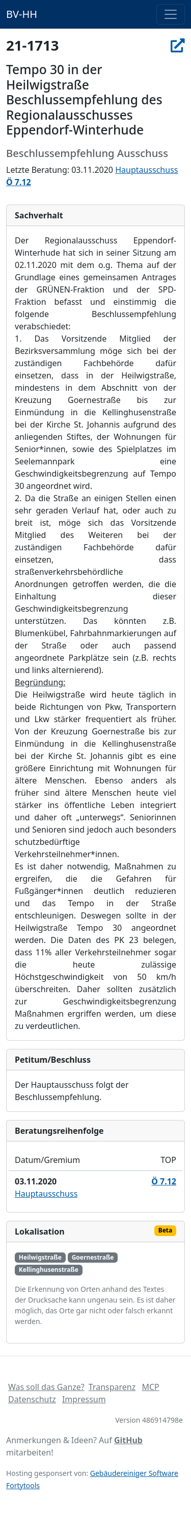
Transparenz (112, 1387)
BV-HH (21, 14)
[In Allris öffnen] (178, 45)
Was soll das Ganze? (46, 1387)
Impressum (84, 1399)
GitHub (128, 1440)
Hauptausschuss (146, 169)
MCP (150, 1387)
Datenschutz (32, 1399)
